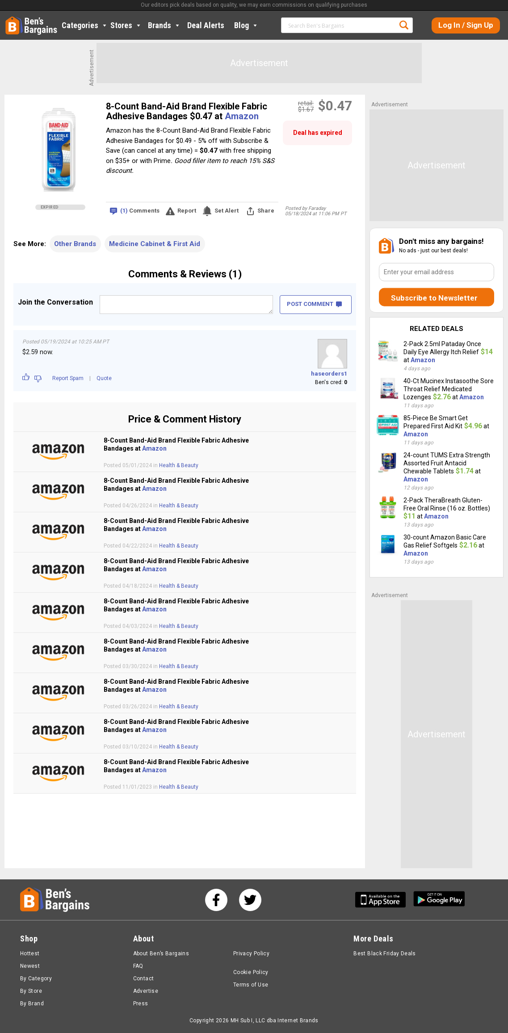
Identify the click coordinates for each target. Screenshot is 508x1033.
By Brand (32, 1003)
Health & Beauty (178, 465)
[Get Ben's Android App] (439, 900)
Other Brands (75, 244)
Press (140, 1003)
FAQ (138, 966)
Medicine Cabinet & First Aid (154, 244)
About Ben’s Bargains (161, 953)
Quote (104, 378)
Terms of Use (250, 985)
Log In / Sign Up (465, 25)
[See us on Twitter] (250, 900)
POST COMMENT (314, 304)
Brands (164, 25)
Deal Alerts (205, 25)
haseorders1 (329, 373)
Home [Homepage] (12, 20)
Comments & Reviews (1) (185, 274)
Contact (143, 978)
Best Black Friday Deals (384, 953)
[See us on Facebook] (216, 900)
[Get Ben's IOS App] (383, 900)
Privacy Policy (251, 953)
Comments (140, 211)
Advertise (145, 991)
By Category (36, 978)
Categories (85, 25)
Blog (246, 25)
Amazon (242, 116)
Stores (126, 25)
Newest (30, 966)
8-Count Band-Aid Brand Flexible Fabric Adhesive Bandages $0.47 (186, 111)
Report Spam (68, 378)
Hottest (30, 953)
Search (403, 25)
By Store (31, 991)
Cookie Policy (251, 972)
